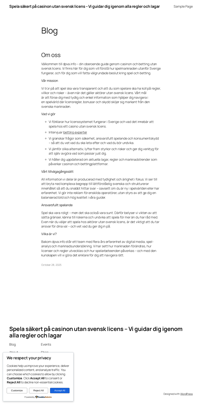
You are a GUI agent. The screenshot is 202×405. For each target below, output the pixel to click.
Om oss (50, 55)
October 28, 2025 (51, 265)
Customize (17, 390)
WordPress (186, 394)
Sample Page (183, 6)
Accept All (59, 390)
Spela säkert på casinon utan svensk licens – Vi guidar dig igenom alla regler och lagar (84, 6)
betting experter (75, 132)
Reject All (38, 390)
